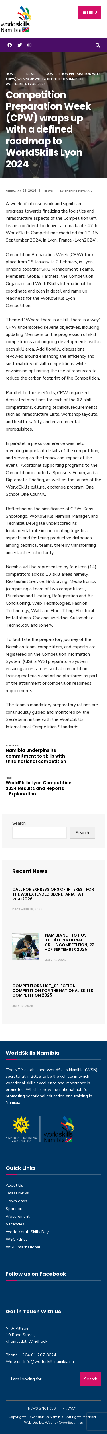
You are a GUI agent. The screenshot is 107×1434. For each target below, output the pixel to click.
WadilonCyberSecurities (64, 1422)
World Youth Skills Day (27, 1232)
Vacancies (15, 1224)
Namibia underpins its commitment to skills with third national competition (36, 754)
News (30, 73)
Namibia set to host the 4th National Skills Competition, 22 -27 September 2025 (69, 942)
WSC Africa (17, 1239)
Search (19, 823)
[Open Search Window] (98, 45)
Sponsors (14, 1208)
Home (10, 73)
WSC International (23, 1247)
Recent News (29, 871)
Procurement (17, 1216)
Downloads (16, 1201)
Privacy (69, 1408)
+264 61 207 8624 (38, 1355)
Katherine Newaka (76, 190)
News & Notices (42, 1408)
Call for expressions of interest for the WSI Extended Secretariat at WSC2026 (53, 894)
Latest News (17, 1193)
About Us (14, 1185)
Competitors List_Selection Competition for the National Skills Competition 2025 (52, 990)
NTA (19, 1070)
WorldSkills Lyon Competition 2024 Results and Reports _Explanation (39, 786)
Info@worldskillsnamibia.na (48, 1361)
